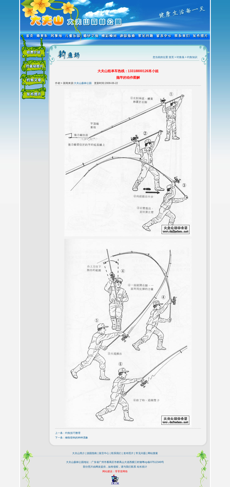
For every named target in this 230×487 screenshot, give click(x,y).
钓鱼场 (180, 57)
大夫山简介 (78, 453)
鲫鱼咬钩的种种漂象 (76, 437)
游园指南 (92, 453)
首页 (171, 57)
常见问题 (141, 453)
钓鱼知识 (192, 57)
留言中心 (104, 453)
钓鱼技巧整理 (72, 433)
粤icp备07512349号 (153, 462)
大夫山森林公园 (83, 83)
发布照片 (128, 453)
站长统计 (142, 466)
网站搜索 (153, 453)
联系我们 (116, 453)
